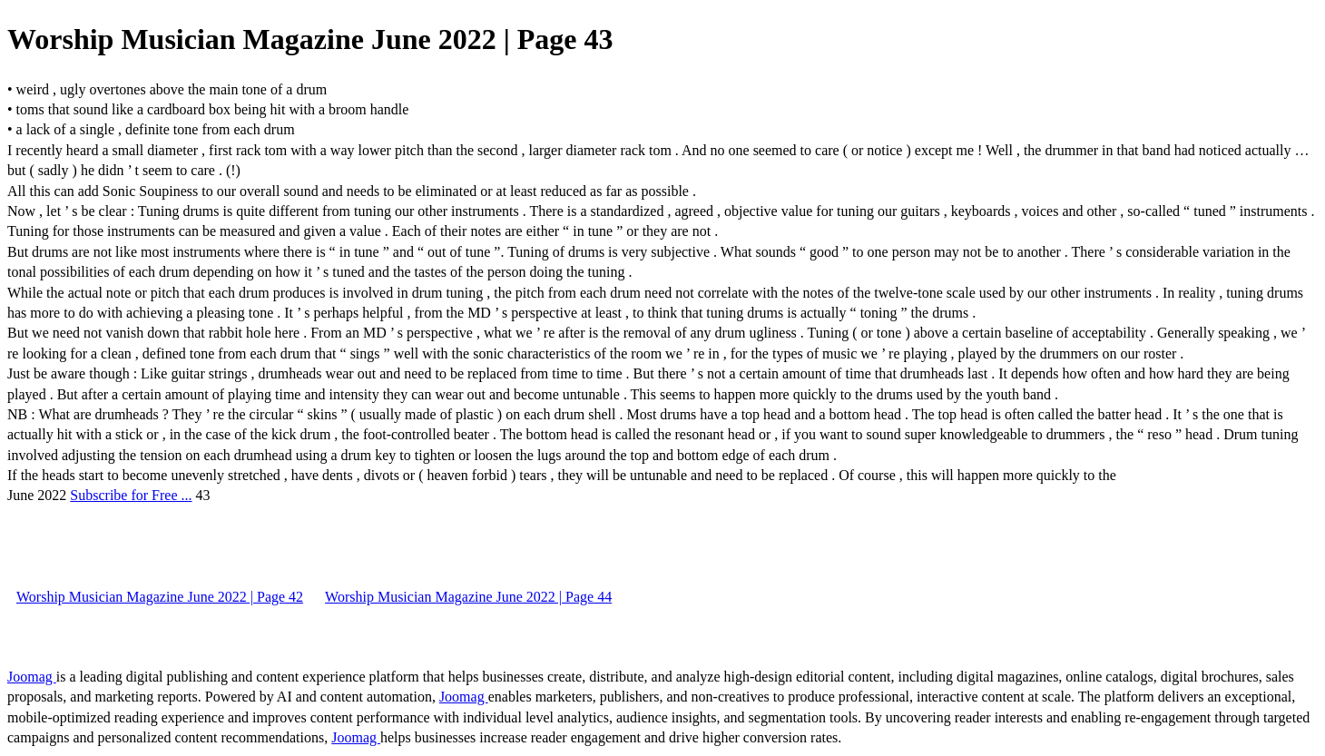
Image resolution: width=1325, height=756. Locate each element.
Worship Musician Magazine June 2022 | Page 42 (159, 596)
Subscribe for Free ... (130, 495)
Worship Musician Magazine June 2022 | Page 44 (468, 596)
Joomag (31, 676)
